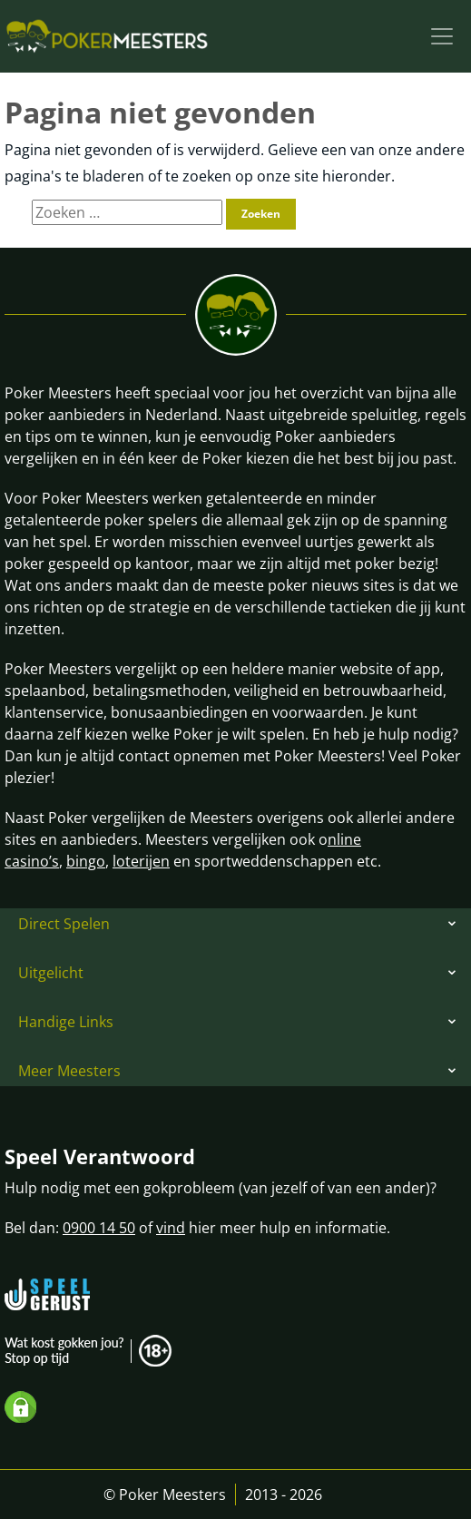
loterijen (141, 861)
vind (170, 1228)
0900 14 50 (99, 1228)
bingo (85, 861)
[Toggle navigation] (441, 36)
